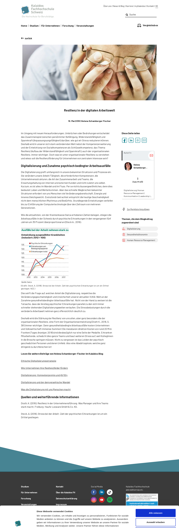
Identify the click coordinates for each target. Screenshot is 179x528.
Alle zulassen (155, 491)
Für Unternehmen (50, 25)
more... (138, 175)
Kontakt (150, 6)
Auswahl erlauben (156, 500)
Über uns (107, 6)
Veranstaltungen (85, 25)
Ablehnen (155, 509)
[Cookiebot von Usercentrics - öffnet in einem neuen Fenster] (18, 522)
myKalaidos (140, 6)
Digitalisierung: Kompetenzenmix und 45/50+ (44, 375)
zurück (28, 38)
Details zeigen (149, 522)
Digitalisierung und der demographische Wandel (45, 382)
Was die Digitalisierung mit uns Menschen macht (46, 389)
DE (157, 6)
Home (24, 25)
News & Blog (118, 6)
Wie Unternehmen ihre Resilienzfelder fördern (44, 368)
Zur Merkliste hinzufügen (136, 209)
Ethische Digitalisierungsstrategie (38, 360)
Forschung (68, 25)
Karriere (129, 6)
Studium (34, 25)
